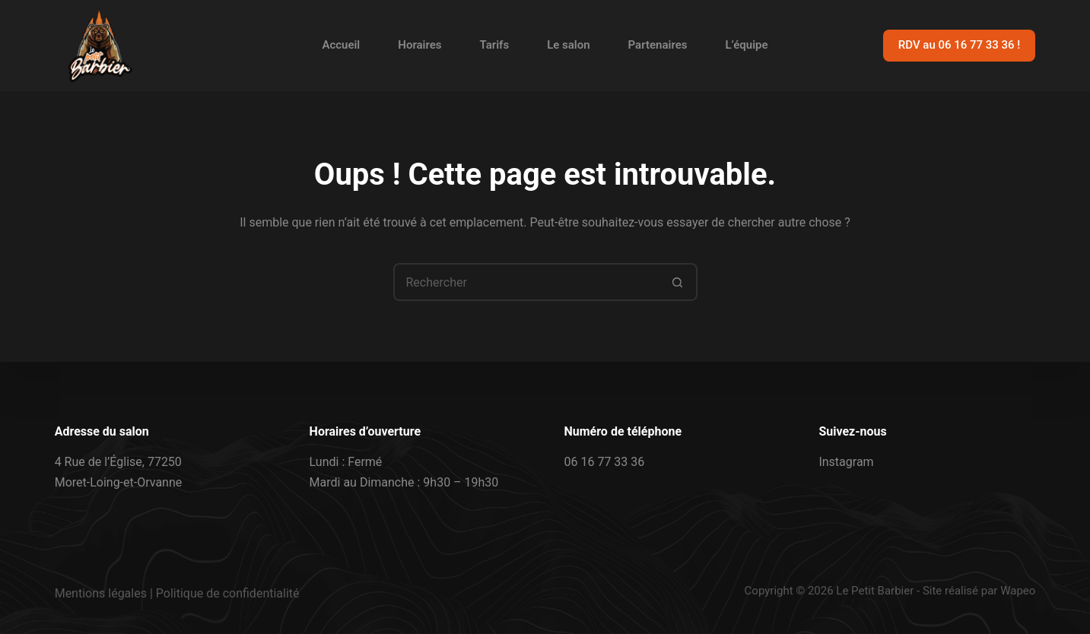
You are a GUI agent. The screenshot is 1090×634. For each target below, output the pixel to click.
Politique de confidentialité (228, 593)
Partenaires (658, 45)
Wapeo (1017, 591)
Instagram (845, 462)
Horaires (419, 45)
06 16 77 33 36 (604, 462)
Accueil (341, 45)
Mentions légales (101, 593)
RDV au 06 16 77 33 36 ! (959, 45)
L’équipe (746, 45)
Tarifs (495, 45)
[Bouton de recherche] (678, 282)
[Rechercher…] (526, 282)
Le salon (568, 45)
